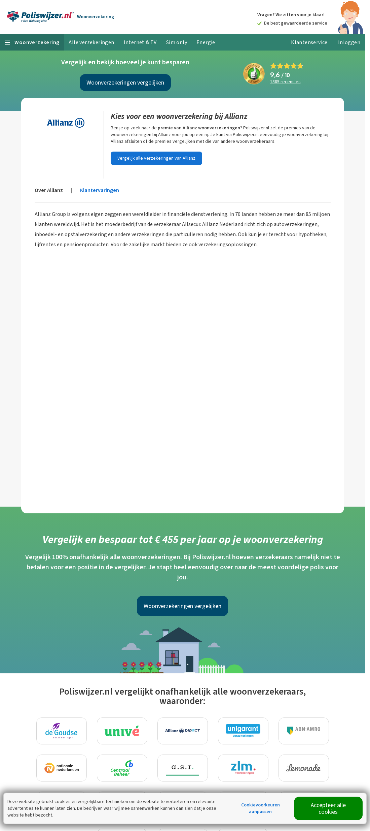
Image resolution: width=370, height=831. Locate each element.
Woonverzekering (95, 16)
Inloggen (349, 42)
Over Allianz (49, 190)
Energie (205, 42)
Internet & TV (140, 42)
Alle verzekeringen (91, 42)
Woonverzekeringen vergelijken (125, 82)
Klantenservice (309, 42)
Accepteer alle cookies (328, 808)
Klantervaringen (99, 190)
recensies (285, 82)
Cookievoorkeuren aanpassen (260, 808)
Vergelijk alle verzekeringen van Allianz (156, 158)
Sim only (176, 42)
